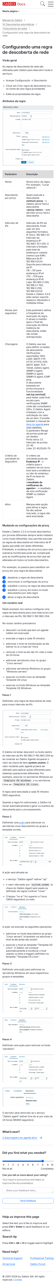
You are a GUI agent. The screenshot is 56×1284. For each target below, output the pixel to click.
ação (22, 821)
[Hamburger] (51, 4)
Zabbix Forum (38, 1263)
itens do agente (34, 424)
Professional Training (42, 1257)
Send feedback (28, 1200)
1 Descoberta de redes (14, 28)
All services (8, 1263)
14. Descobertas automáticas (18, 24)
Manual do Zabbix (12, 20)
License (17, 1279)
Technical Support (12, 1257)
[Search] (42, 4)
